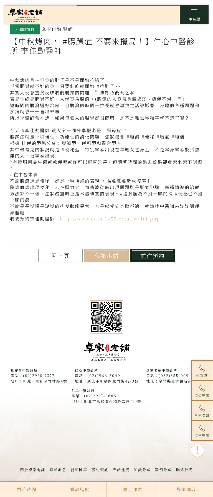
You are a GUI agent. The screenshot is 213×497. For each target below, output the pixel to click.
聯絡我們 (184, 469)
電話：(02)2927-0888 (94, 395)
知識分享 (142, 469)
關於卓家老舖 (32, 469)
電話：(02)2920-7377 (33, 375)
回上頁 (60, 256)
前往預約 (152, 256)
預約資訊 (100, 469)
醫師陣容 (79, 469)
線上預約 (133, 489)
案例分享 (163, 469)
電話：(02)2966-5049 (97, 375)
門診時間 (27, 489)
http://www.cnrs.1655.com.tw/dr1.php (110, 218)
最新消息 (58, 469)
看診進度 (121, 469)
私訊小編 (106, 256)
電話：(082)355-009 (167, 375)
